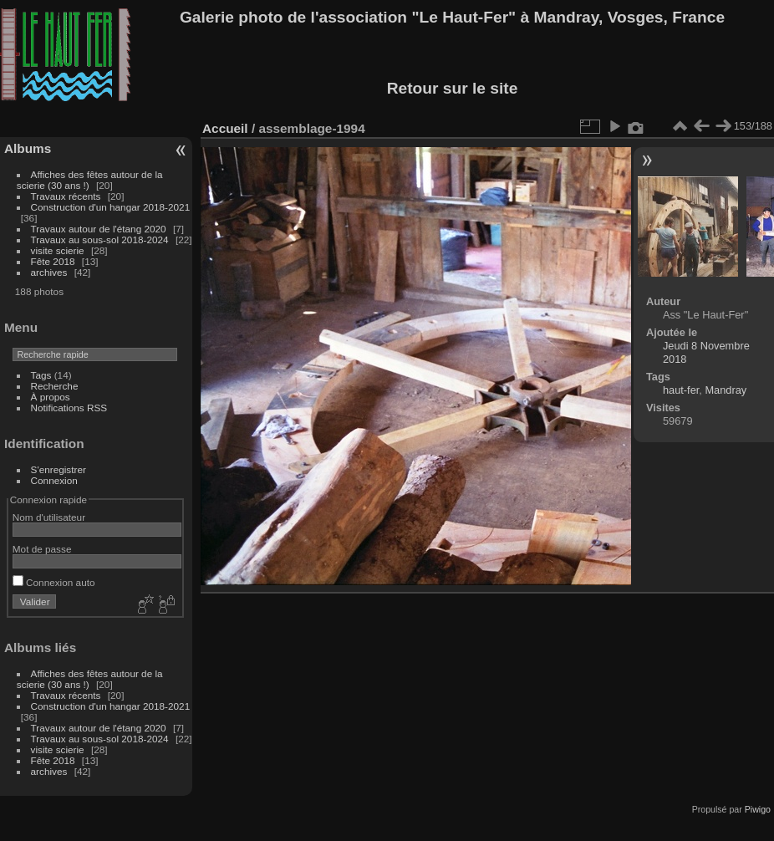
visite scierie (57, 250)
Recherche (55, 385)
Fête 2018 (53, 261)
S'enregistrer (58, 469)
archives (49, 272)
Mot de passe (42, 548)
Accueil (225, 128)
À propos (50, 396)
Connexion (54, 480)
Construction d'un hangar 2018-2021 (111, 206)
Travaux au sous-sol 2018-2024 (100, 239)
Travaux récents (66, 196)
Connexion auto (54, 582)
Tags (41, 375)
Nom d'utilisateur (49, 517)
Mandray (725, 390)
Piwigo (758, 809)
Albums (27, 148)
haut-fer (681, 390)
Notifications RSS (69, 407)
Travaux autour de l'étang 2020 (98, 228)
